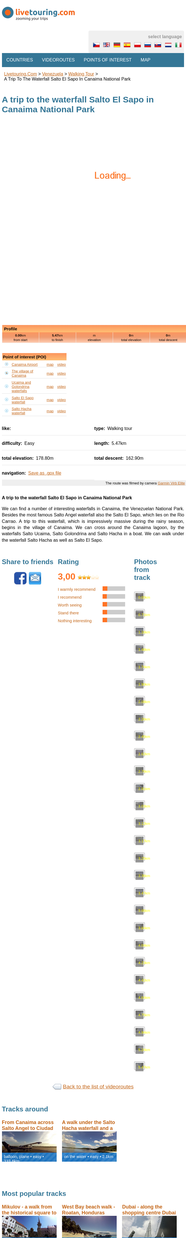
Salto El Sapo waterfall (23, 400)
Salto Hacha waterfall (22, 411)
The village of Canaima (22, 373)
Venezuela (52, 74)
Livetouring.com (20, 74)
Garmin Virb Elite (171, 483)
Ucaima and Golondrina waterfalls (21, 386)
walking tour (81, 74)
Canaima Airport (25, 364)
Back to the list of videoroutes (98, 1087)
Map (145, 60)
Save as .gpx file (44, 473)
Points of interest (108, 60)
